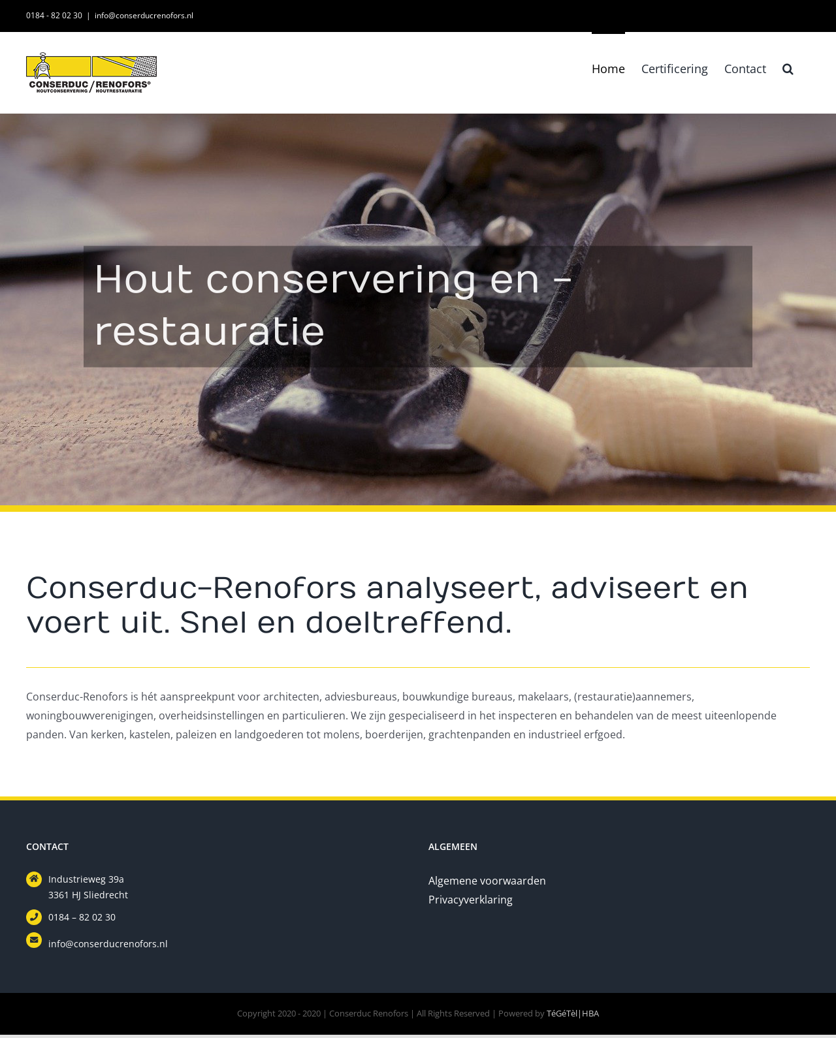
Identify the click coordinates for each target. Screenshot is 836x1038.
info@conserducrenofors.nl (144, 15)
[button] (788, 67)
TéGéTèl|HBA (573, 1013)
